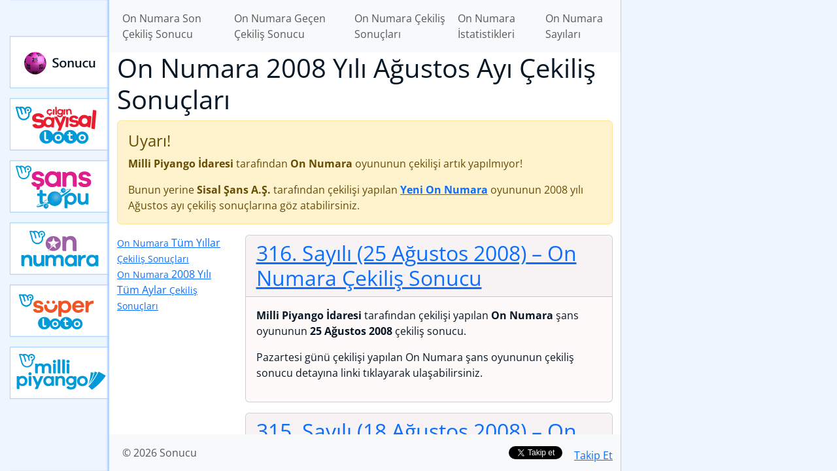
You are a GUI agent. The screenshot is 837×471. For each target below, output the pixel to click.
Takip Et (593, 455)
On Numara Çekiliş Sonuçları (399, 26)
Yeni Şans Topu (59, 186)
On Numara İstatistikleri (486, 26)
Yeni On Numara (59, 248)
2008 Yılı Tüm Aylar (164, 289)
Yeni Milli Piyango (59, 373)
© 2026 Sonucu (159, 452)
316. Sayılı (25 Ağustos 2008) (416, 265)
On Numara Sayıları (574, 26)
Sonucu (59, 62)
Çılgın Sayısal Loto (59, 124)
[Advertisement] (729, 206)
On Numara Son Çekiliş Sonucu (161, 26)
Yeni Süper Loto (59, 311)
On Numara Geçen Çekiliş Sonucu (280, 26)
